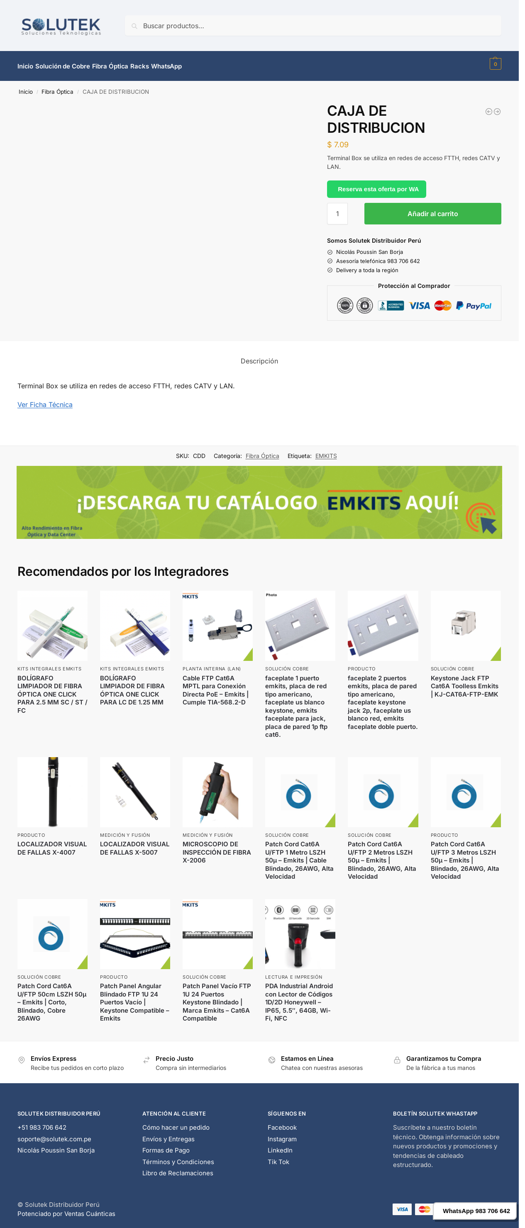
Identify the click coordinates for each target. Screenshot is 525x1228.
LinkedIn (280, 1146)
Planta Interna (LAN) (212, 664)
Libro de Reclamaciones (177, 1168)
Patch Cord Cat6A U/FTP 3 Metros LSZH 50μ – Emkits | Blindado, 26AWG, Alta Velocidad (465, 856)
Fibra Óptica (57, 87)
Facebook (282, 1123)
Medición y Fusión (125, 830)
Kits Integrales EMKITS (49, 664)
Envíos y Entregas (168, 1134)
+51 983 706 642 (41, 1123)
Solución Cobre (287, 664)
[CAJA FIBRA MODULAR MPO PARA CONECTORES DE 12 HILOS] (497, 107)
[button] (494, 63)
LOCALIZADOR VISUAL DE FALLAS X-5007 (134, 844)
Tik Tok (278, 1157)
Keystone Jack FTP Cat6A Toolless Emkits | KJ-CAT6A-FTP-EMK (464, 681)
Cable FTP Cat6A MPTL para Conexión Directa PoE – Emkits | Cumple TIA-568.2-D (216, 685)
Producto (362, 664)
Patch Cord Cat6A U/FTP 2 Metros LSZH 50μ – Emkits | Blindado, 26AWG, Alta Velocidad (382, 856)
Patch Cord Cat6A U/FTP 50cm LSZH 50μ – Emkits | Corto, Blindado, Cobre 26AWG (51, 997)
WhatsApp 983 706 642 (476, 1210)
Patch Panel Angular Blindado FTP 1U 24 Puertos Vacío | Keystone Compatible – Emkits (134, 997)
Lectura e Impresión (293, 972)
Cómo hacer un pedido (176, 1123)
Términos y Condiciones (178, 1157)
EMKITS (326, 451)
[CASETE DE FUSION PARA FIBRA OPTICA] (489, 107)
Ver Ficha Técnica (45, 400)
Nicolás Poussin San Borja (56, 1146)
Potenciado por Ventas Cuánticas (66, 1209)
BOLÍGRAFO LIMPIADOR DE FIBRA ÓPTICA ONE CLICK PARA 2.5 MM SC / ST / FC (52, 689)
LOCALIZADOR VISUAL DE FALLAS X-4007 (52, 844)
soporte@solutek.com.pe (54, 1134)
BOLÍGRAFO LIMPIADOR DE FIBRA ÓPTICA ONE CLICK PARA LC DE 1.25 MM (132, 685)
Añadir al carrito (433, 209)
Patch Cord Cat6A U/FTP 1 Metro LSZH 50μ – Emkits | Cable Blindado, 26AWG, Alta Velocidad (299, 856)
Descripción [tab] (259, 356)
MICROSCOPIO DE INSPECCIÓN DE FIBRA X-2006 (217, 848)
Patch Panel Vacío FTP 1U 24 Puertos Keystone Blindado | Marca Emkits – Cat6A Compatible (217, 997)
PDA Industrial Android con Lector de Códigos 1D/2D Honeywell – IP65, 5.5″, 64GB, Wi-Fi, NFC (299, 997)
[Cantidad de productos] (337, 209)
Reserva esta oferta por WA (378, 184)
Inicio (26, 87)
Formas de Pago (166, 1146)
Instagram (282, 1134)
